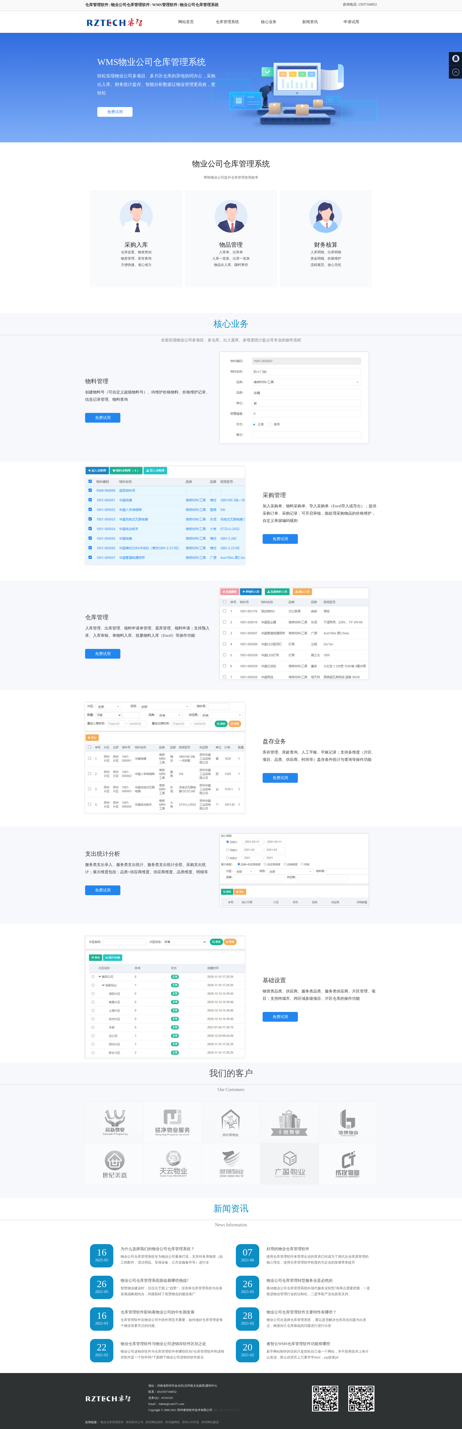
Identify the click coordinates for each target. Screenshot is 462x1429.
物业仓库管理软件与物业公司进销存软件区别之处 (163, 1344)
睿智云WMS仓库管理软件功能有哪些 (298, 1344)
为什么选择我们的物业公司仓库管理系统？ (158, 1249)
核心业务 (268, 22)
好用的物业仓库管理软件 (288, 1249)
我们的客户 (231, 1073)
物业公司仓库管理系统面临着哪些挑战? (154, 1280)
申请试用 (351, 22)
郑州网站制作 (154, 1422)
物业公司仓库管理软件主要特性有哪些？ (302, 1312)
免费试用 (115, 112)
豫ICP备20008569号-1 (226, 1410)
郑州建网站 (172, 1422)
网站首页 (186, 22)
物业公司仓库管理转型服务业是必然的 (300, 1280)
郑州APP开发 (190, 1422)
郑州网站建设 (210, 1422)
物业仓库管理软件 (112, 1422)
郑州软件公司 (134, 1422)
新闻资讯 (310, 22)
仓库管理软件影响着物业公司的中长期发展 (158, 1312)
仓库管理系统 (227, 22)
